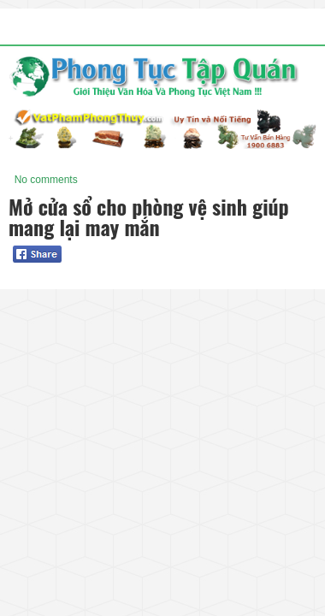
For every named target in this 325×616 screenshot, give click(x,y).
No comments (46, 180)
